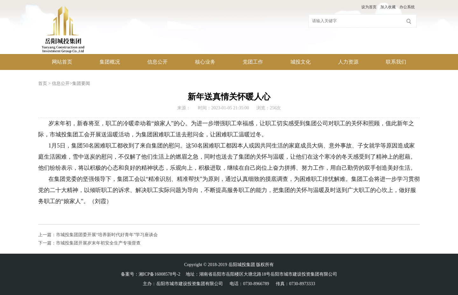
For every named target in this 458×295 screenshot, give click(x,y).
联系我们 (396, 62)
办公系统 (407, 7)
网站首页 (62, 62)
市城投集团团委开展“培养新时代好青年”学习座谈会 (107, 234)
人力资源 (348, 62)
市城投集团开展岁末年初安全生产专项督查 (98, 243)
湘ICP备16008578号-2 (159, 274)
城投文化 (300, 62)
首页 (42, 83)
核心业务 (205, 62)
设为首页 (369, 7)
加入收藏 (388, 7)
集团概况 (110, 62)
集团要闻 (81, 83)
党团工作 (253, 62)
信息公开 (157, 62)
